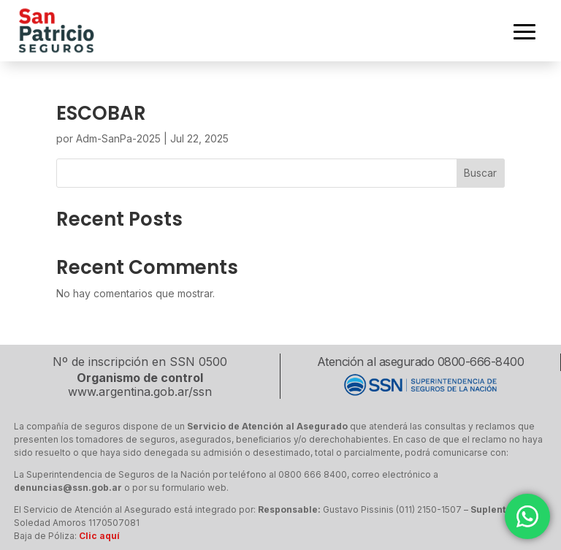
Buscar (480, 173)
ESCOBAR (101, 113)
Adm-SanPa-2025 (118, 138)
